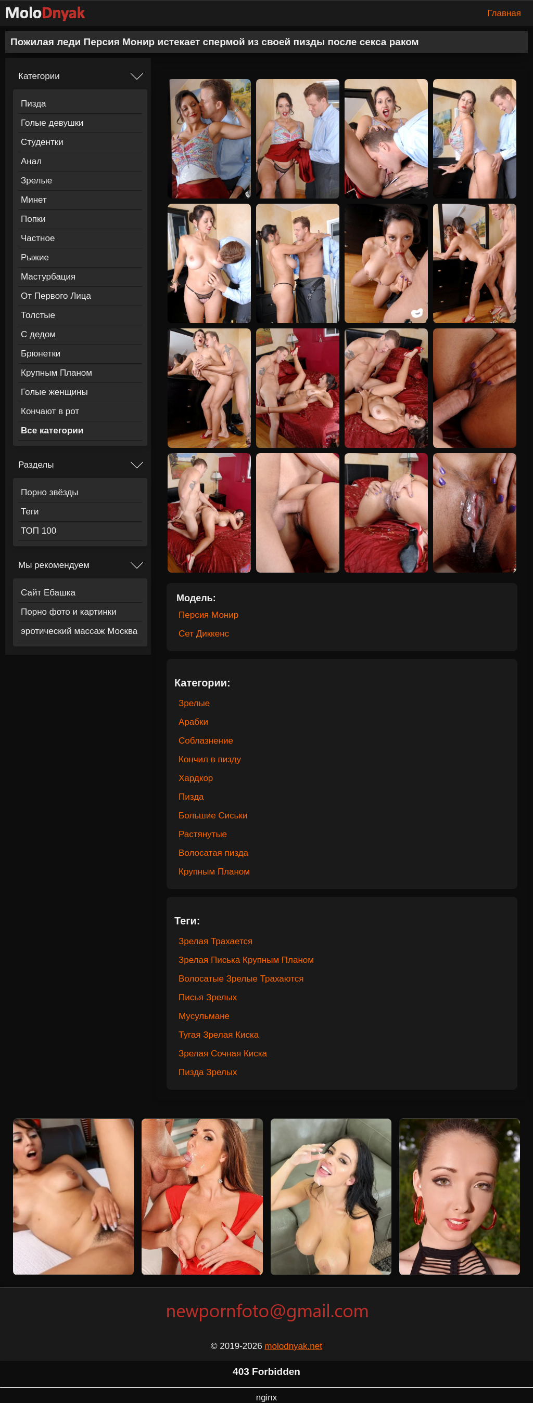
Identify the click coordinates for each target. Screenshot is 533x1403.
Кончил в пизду (210, 759)
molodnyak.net (293, 1346)
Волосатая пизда (213, 853)
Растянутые (203, 834)
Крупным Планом (56, 373)
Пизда (33, 104)
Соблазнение (206, 741)
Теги (30, 512)
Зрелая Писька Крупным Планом (246, 960)
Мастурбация (48, 277)
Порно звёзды (50, 492)
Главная (504, 13)
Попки (33, 219)
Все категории (52, 430)
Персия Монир (208, 615)
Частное (38, 238)
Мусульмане (204, 1016)
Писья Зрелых (208, 997)
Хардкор (196, 778)
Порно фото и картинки (69, 612)
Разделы (36, 465)
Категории (39, 76)
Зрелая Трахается (215, 941)
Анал (31, 161)
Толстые (38, 315)
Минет (34, 200)
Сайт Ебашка (48, 593)
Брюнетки (40, 354)
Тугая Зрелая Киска (219, 1035)
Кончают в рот (50, 411)
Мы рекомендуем (54, 565)
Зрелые (36, 181)
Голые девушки (52, 123)
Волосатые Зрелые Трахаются (241, 979)
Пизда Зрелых (208, 1072)
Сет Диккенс (204, 634)
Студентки (42, 142)
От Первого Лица (56, 296)
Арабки (193, 722)
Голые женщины (54, 392)
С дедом (38, 334)
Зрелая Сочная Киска (223, 1053)
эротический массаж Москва (79, 631)
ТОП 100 (38, 531)
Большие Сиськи (213, 815)
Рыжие (35, 257)
